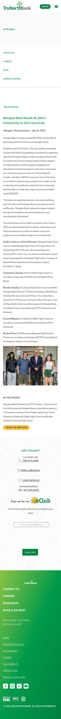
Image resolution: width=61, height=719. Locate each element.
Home (6, 638)
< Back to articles (10, 106)
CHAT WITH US (31, 480)
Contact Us (11, 588)
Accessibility (11, 664)
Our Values (9, 53)
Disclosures (10, 651)
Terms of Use (10, 670)
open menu (57, 8)
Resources (11, 603)
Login (45, 6)
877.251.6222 (31, 490)
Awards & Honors (12, 79)
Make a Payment (14, 610)
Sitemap (7, 657)
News (5, 70)
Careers (7, 61)
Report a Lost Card (14, 677)
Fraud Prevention (13, 644)
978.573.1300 (31, 460)
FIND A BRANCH (30, 470)
